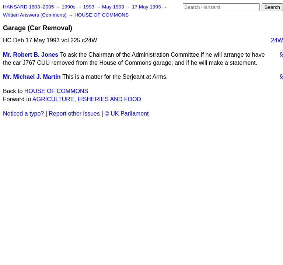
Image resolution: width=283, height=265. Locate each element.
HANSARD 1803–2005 (28, 7)
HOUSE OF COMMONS (101, 15)
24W (277, 40)
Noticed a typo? (23, 113)
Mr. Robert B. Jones (30, 55)
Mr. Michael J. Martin (31, 77)
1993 (89, 7)
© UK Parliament (127, 113)
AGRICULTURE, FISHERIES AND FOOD (86, 99)
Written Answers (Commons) (35, 15)
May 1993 (113, 7)
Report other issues (74, 113)
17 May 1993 (147, 7)
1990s (69, 7)
